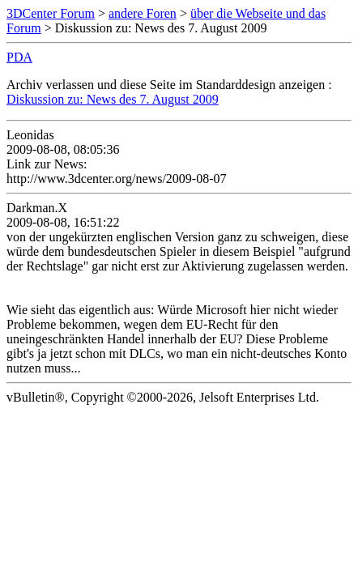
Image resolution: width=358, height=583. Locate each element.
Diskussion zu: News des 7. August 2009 (112, 99)
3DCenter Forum (50, 13)
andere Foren (143, 13)
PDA (19, 57)
